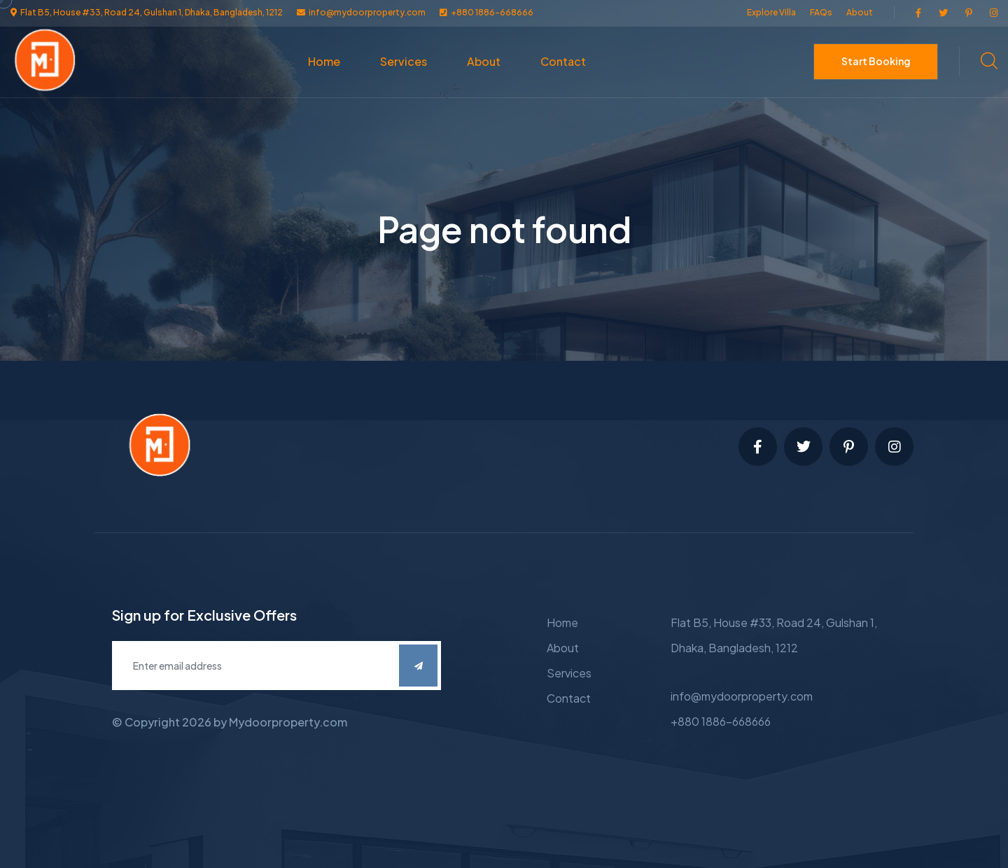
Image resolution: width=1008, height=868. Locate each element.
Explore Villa (771, 12)
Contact (563, 61)
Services (403, 61)
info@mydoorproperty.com (742, 696)
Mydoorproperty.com (288, 722)
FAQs (821, 12)
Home (324, 61)
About (859, 12)
